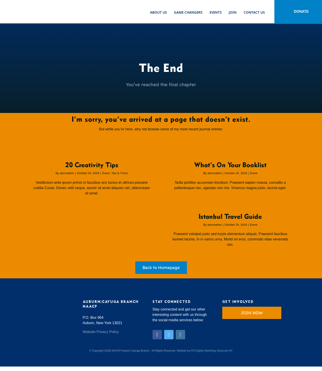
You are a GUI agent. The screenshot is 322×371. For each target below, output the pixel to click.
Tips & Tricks (119, 173)
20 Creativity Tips (91, 165)
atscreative (67, 173)
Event (106, 173)
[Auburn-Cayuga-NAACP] (29, 4)
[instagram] (180, 334)
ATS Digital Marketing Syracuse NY (212, 350)
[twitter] (169, 334)
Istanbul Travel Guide (230, 217)
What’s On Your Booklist (230, 165)
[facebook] (157, 334)
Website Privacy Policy (101, 332)
